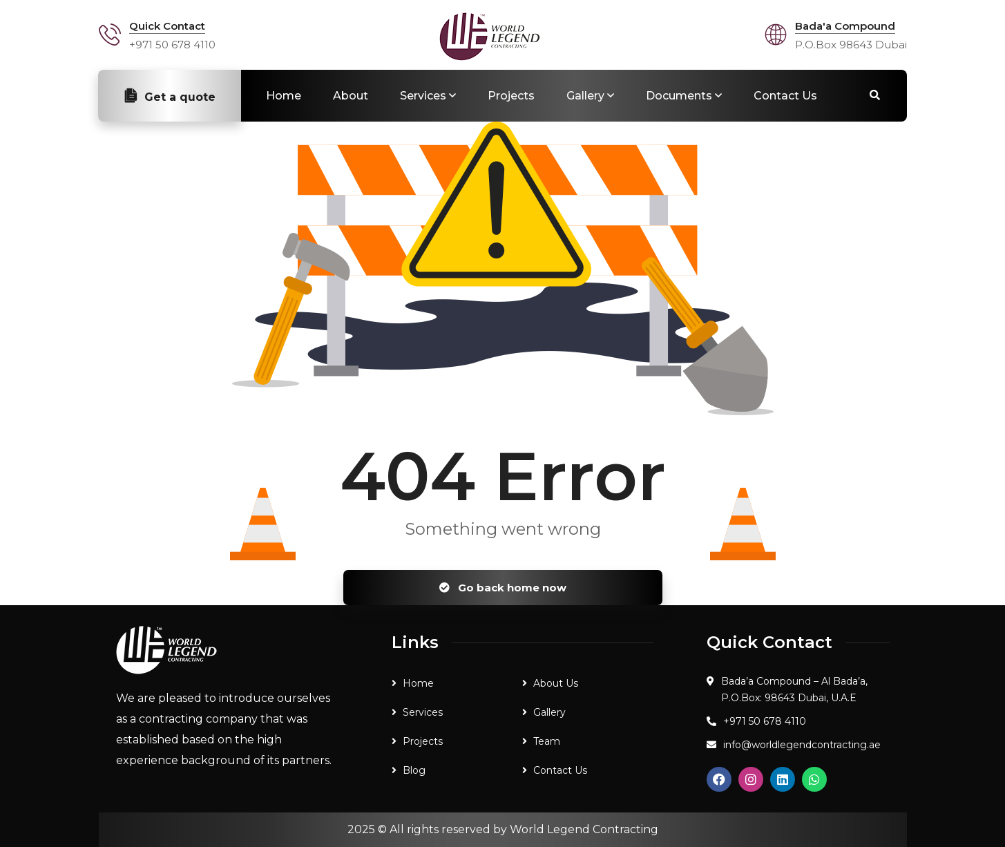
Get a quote (170, 96)
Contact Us (785, 95)
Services (423, 95)
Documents (679, 95)
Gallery (585, 95)
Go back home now (502, 587)
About (350, 95)
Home (283, 95)
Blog (414, 770)
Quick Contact (167, 25)
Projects (511, 95)
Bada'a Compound (845, 25)
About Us (555, 683)
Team (546, 741)
